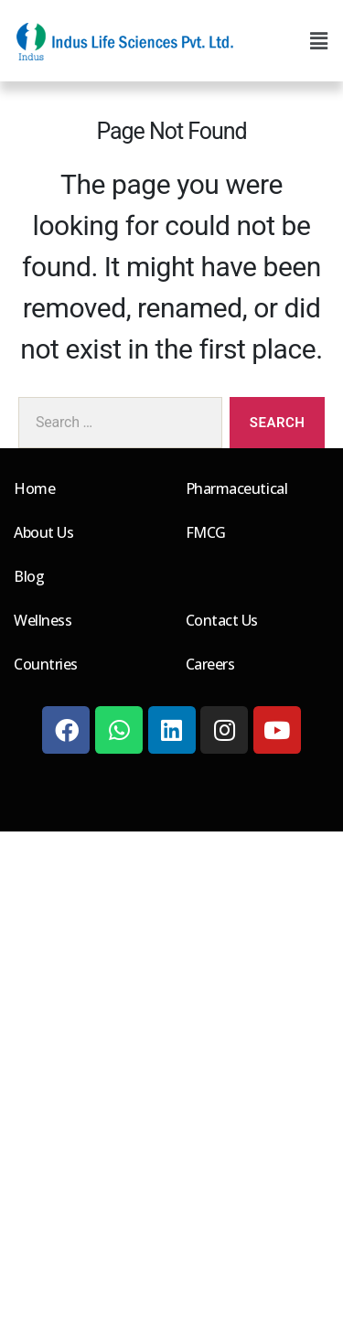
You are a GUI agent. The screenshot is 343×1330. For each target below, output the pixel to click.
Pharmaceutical (237, 488)
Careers (210, 664)
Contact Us (222, 620)
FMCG (206, 532)
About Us (43, 532)
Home (34, 488)
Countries (46, 664)
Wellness (42, 620)
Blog (29, 576)
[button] (318, 41)
